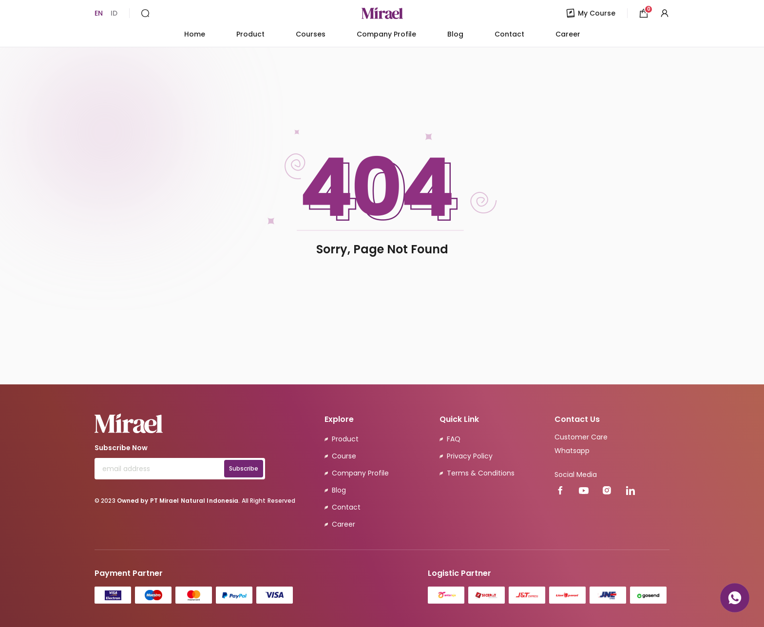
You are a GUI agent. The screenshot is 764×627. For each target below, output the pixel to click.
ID (114, 13)
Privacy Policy (470, 456)
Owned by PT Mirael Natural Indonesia (178, 500)
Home (194, 34)
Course (344, 456)
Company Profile (386, 34)
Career (567, 34)
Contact (509, 34)
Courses (310, 34)
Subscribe (243, 468)
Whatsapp (572, 451)
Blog (455, 34)
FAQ (453, 439)
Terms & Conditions (481, 473)
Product (250, 34)
